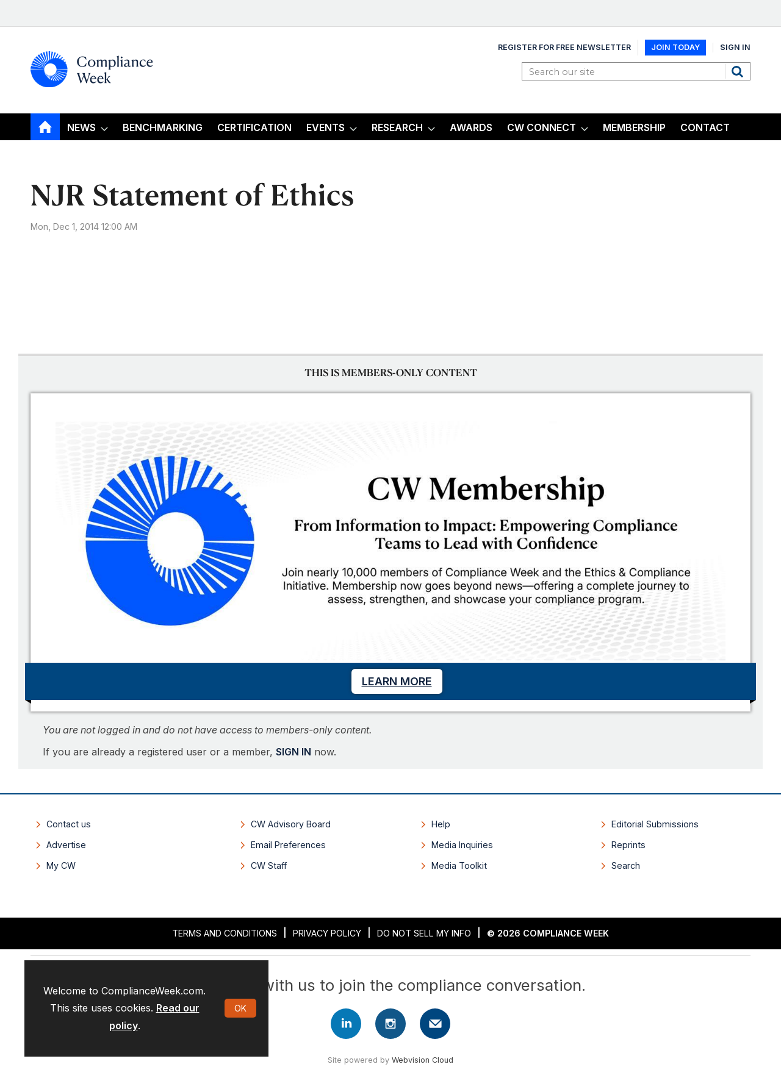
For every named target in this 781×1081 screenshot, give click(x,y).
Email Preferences (288, 845)
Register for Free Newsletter (564, 47)
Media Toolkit (459, 865)
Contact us (68, 824)
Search (739, 71)
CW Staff (269, 865)
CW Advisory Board (291, 824)
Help (440, 824)
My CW (61, 865)
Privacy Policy (327, 933)
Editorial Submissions (655, 824)
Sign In (735, 47)
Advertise (66, 845)
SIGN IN (293, 752)
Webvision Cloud (422, 1060)
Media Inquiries (462, 845)
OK (240, 1008)
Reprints (628, 845)
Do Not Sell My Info (424, 933)
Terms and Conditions (224, 933)
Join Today (675, 47)
